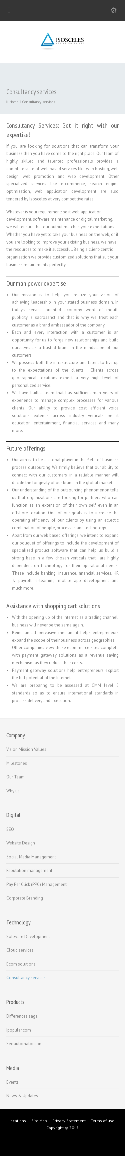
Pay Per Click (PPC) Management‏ (36, 884)
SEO (10, 829)
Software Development (28, 936)
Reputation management (29, 870)
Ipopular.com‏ (18, 1030)
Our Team (15, 777)
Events (12, 1082)
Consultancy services (26, 977)
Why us (13, 791)
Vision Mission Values (26, 749)
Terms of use (102, 1120)
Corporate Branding (24, 898)
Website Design (20, 843)
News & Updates (22, 1096)
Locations (17, 1120)
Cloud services (20, 950)
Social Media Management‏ (31, 857)
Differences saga (22, 1016)
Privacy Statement (69, 1120)
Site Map (39, 1120)
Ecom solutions (21, 964)
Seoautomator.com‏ (24, 1044)
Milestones (16, 763)
